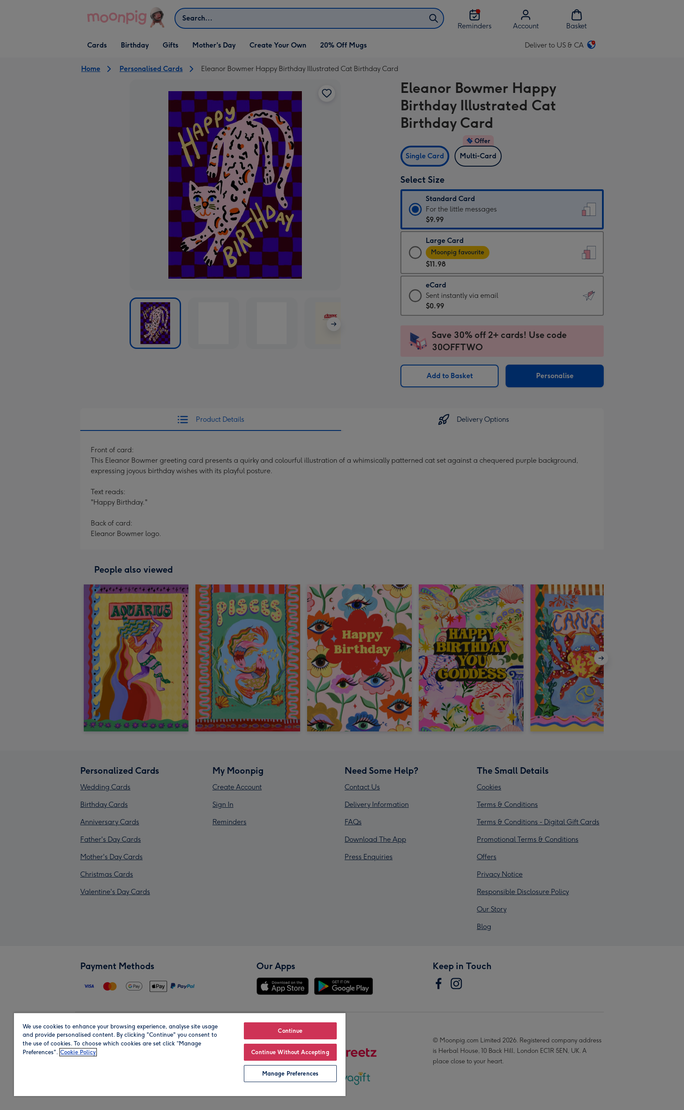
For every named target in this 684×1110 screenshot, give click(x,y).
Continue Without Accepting (290, 1052)
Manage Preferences (290, 1073)
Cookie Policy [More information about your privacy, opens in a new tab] (78, 1052)
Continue (290, 1031)
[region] (179, 1054)
